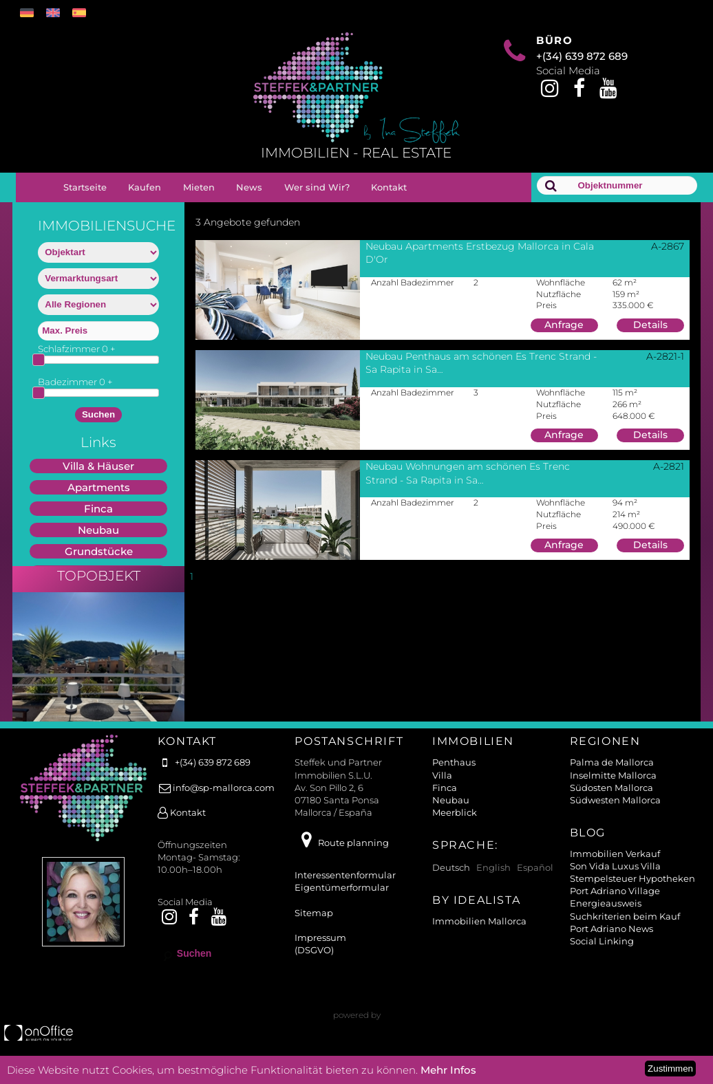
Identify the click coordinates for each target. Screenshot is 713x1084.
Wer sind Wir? (317, 187)
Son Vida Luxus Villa (615, 879)
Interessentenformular (345, 888)
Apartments (98, 487)
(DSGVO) (314, 963)
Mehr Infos (448, 1069)
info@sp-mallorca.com (216, 801)
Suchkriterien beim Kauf (625, 929)
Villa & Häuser (98, 466)
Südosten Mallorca (611, 801)
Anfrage (564, 324)
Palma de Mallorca (612, 775)
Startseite (85, 187)
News (249, 187)
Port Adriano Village (615, 904)
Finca (98, 508)
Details (650, 324)
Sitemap (314, 926)
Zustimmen (670, 1068)
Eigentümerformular (342, 901)
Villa (442, 788)
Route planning (341, 856)
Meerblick (454, 826)
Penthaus (454, 775)
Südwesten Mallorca (615, 813)
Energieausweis (605, 916)
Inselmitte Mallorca (613, 788)
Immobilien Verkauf (615, 867)
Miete (98, 572)
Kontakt (389, 187)
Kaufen (144, 187)
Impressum (320, 951)
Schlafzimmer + (77, 348)
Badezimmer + (75, 381)
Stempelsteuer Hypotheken (632, 892)
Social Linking (602, 954)
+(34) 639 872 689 (582, 56)
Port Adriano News (611, 942)
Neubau (98, 529)
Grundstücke (99, 551)
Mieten (199, 187)
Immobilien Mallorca (479, 934)
